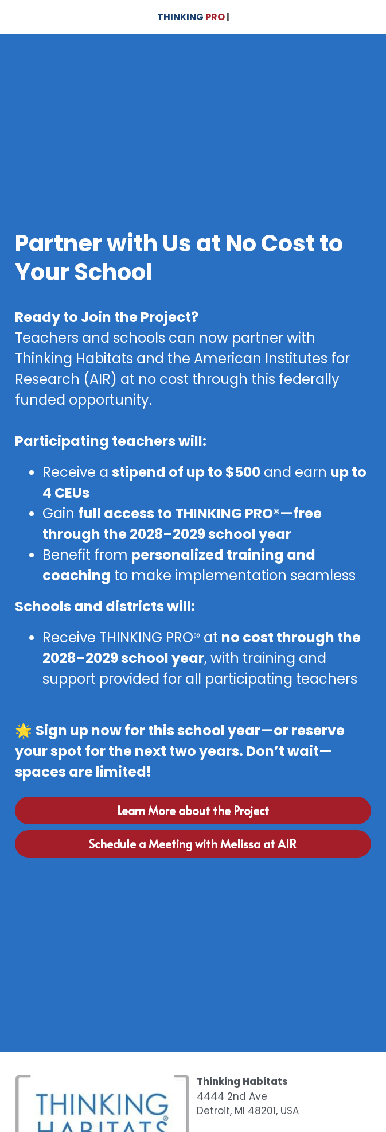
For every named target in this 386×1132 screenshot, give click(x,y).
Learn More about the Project (193, 811)
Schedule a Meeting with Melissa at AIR (193, 844)
